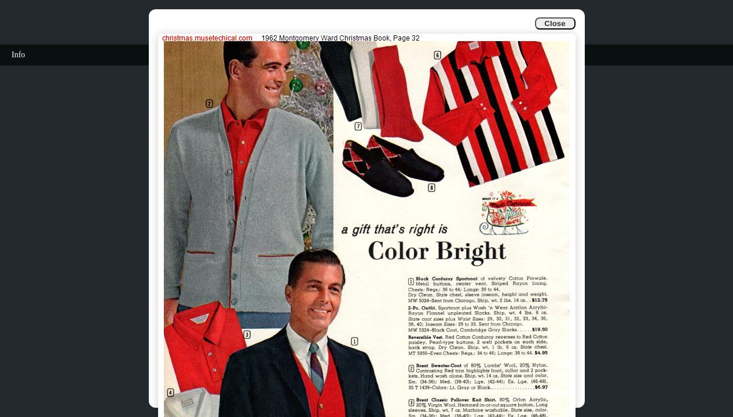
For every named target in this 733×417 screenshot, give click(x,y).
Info (18, 54)
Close (554, 23)
